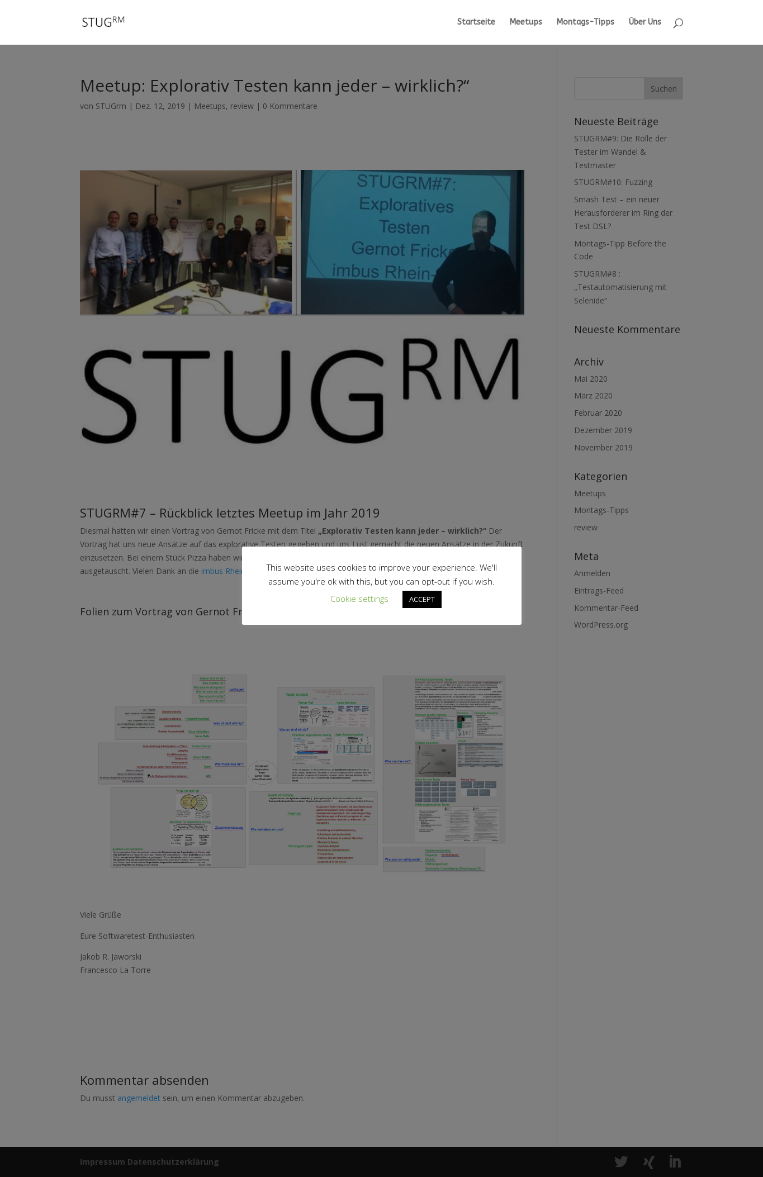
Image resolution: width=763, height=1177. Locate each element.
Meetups (526, 22)
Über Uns (645, 22)
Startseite (476, 22)
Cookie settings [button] (359, 598)
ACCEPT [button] (422, 599)
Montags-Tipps (585, 22)
